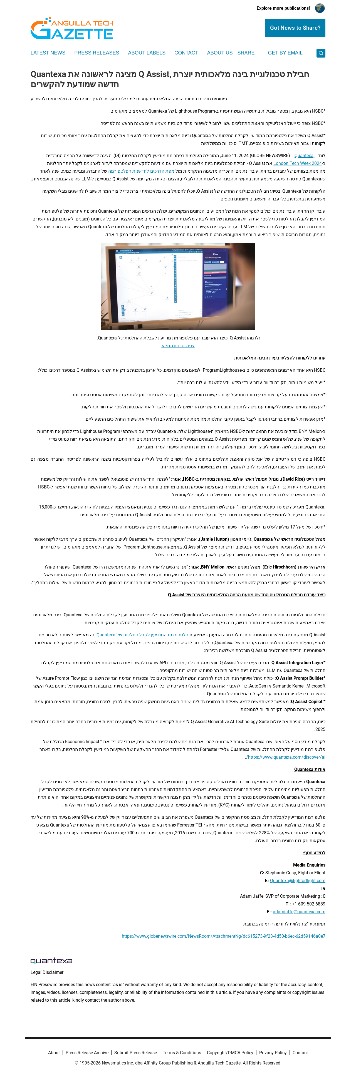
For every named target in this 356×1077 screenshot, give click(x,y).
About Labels (146, 53)
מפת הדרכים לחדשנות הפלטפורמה (141, 171)
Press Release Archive (87, 1052)
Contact (186, 53)
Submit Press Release (135, 1052)
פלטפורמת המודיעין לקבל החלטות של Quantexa (142, 634)
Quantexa (304, 155)
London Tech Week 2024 (297, 163)
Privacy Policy (273, 1052)
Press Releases (96, 53)
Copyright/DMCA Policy (230, 1052)
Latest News (48, 53)
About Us (220, 53)
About (54, 1052)
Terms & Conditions (182, 1052)
